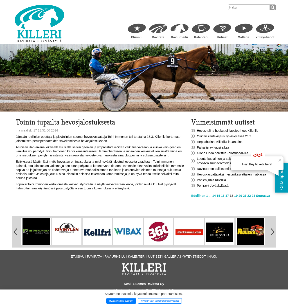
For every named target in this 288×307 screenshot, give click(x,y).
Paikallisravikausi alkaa (213, 147)
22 (249, 195)
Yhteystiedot (264, 37)
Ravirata (158, 37)
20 (240, 195)
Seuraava (263, 195)
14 (214, 195)
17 (227, 195)
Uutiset (222, 37)
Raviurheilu (179, 37)
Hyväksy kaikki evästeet (121, 301)
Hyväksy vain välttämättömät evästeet (160, 301)
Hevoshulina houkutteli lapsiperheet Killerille (227, 130)
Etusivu (136, 37)
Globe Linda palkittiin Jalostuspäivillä (222, 153)
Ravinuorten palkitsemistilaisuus (219, 169)
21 (245, 195)
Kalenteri (201, 37)
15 (218, 195)
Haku (212, 256)
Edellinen (198, 195)
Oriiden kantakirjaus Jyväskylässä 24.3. (224, 136)
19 (236, 195)
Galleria (243, 37)
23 (253, 195)
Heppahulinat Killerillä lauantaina (220, 142)
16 (223, 195)
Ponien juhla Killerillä (211, 180)
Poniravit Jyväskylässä (213, 185)
